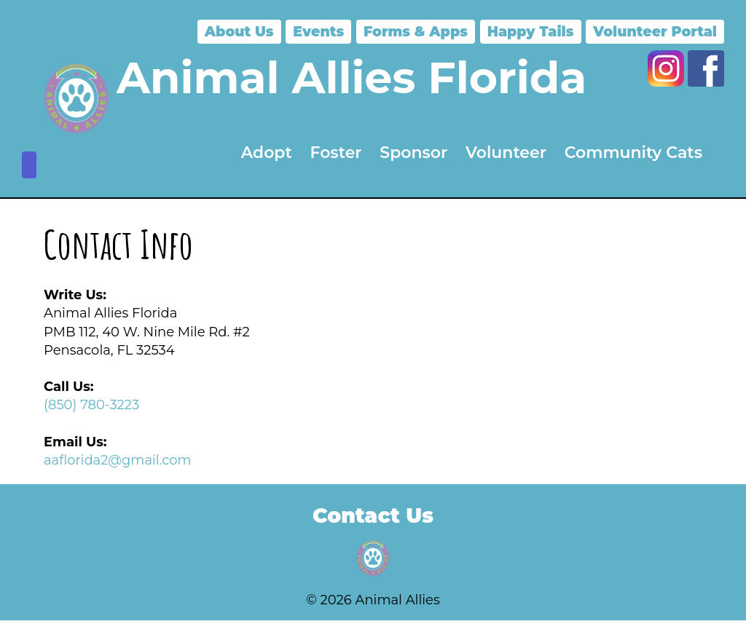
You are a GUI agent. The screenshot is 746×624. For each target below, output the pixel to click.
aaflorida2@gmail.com (118, 460)
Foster (336, 152)
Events (318, 31)
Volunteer (506, 152)
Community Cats (633, 152)
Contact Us (373, 515)
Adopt (266, 152)
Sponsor (413, 152)
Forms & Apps (416, 31)
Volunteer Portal (655, 31)
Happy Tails (530, 31)
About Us (239, 31)
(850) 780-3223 (91, 405)
